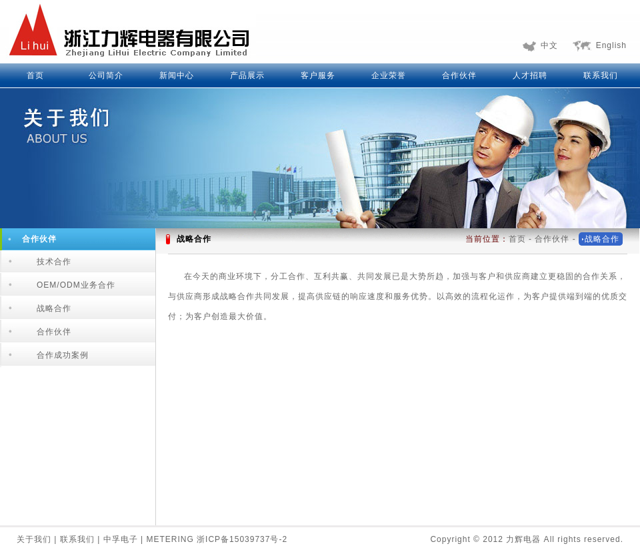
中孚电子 (122, 539)
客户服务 (318, 75)
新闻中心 (176, 75)
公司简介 (106, 75)
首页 (35, 75)
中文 (549, 45)
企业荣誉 (388, 75)
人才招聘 (530, 75)
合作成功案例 (63, 355)
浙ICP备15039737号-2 (242, 539)
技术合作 (54, 261)
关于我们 (35, 539)
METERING (171, 539)
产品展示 (247, 75)
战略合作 (54, 308)
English (611, 45)
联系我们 (600, 75)
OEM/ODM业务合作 (76, 285)
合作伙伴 (459, 75)
